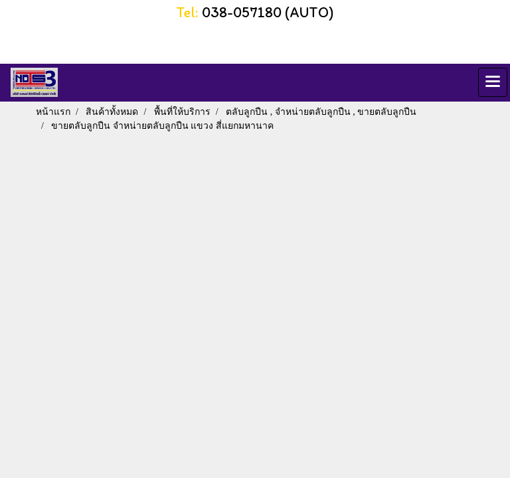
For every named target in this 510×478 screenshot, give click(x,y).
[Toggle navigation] (492, 82)
